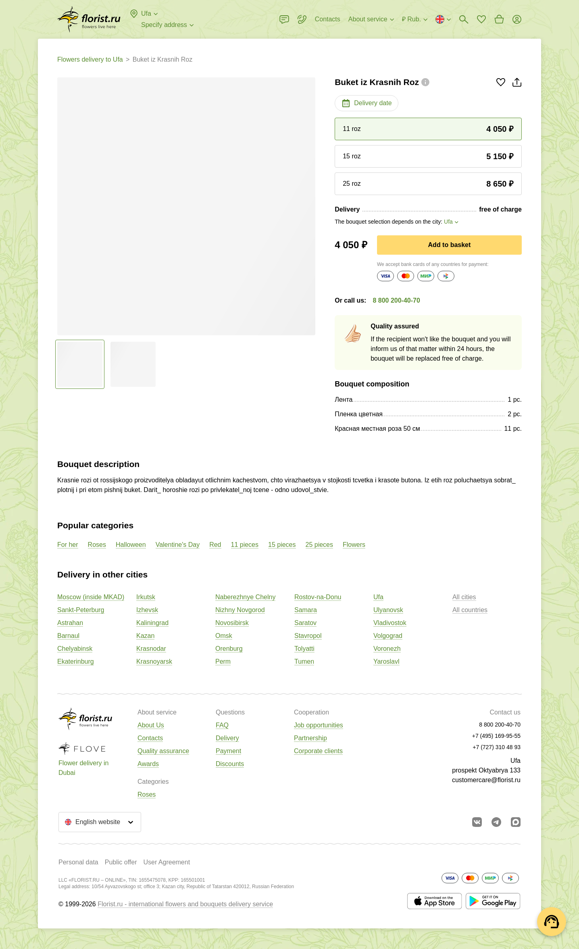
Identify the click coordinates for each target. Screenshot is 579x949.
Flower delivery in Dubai (83, 768)
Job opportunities (318, 725)
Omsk (223, 635)
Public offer (121, 862)
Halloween (131, 544)
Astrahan (70, 622)
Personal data (78, 862)
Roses (97, 544)
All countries (469, 609)
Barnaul (68, 635)
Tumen (304, 661)
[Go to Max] (516, 822)
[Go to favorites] (481, 19)
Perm (223, 661)
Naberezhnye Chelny (245, 597)
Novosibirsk (232, 622)
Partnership (310, 738)
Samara (305, 609)
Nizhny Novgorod (240, 609)
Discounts (230, 763)
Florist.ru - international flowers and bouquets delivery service (185, 904)
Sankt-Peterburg (80, 609)
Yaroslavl (386, 661)
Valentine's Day (178, 544)
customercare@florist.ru (486, 780)
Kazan (145, 635)
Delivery (227, 738)
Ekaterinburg (75, 661)
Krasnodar (151, 648)
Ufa (378, 597)
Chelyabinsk (74, 648)
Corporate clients (318, 751)
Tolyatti (304, 648)
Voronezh (387, 648)
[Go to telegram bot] (496, 822)
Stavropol (308, 635)
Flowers (354, 544)
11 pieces (245, 544)
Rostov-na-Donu (318, 597)
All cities (464, 597)
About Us (150, 725)
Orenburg (229, 648)
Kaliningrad (152, 622)
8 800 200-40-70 (396, 300)
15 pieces (282, 544)
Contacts (150, 738)
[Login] (517, 19)
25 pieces (319, 544)
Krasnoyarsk (154, 661)
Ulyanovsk (388, 609)
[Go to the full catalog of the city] (89, 19)
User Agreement (166, 862)
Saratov (305, 622)
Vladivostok (389, 622)
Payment (228, 751)
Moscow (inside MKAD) (90, 597)
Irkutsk (145, 597)
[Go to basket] (499, 19)
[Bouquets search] (464, 19)
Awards (148, 763)
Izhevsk (147, 609)
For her (67, 544)
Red (215, 544)
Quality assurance (163, 751)
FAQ (222, 725)
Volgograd (387, 635)
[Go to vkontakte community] (477, 822)
